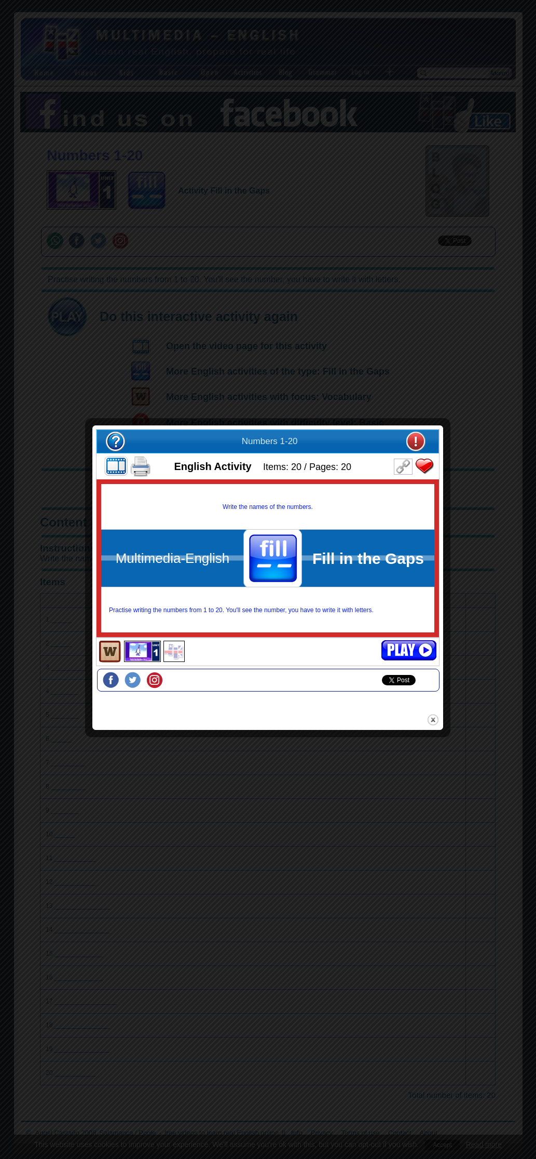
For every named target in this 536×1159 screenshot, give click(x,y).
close (433, 721)
